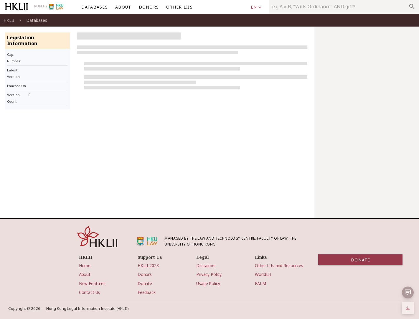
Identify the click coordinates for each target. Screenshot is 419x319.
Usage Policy (208, 283)
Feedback (147, 292)
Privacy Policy (209, 274)
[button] (408, 292)
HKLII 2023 (148, 265)
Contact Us (89, 292)
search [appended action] (411, 6)
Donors (145, 274)
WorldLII (263, 274)
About (84, 274)
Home (84, 265)
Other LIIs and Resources (279, 265)
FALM (260, 283)
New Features (92, 283)
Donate (145, 283)
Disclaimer (206, 265)
